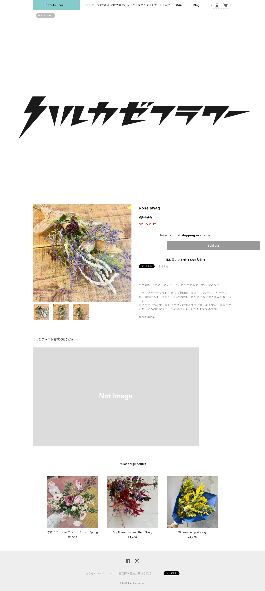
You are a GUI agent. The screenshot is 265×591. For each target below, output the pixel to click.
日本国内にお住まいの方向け (185, 260)
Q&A (179, 5)
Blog (196, 5)
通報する (163, 266)
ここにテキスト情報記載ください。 (56, 339)
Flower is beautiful (56, 5)
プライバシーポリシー (99, 573)
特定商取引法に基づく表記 (135, 573)
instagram (45, 15)
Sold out (213, 245)
